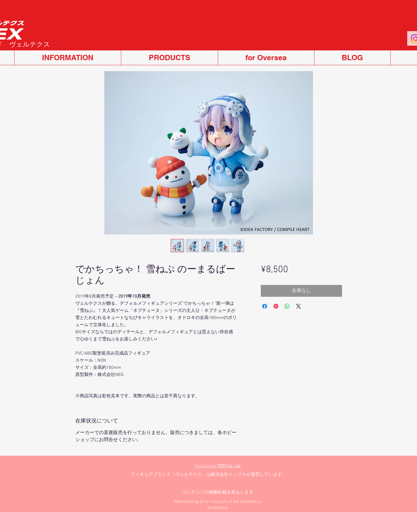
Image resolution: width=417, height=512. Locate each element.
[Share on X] (298, 306)
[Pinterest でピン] (275, 306)
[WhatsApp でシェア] (287, 306)
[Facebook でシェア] (264, 306)
